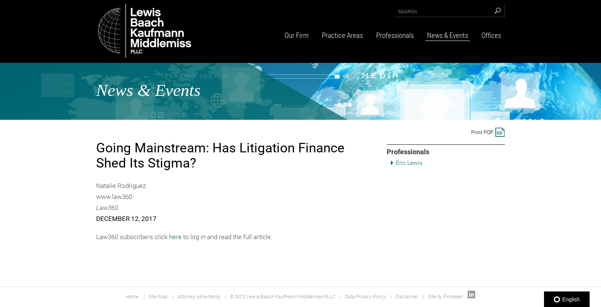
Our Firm (296, 35)
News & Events (447, 35)
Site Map (158, 296)
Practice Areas (342, 35)
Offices (491, 35)
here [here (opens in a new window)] (175, 237)
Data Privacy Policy (365, 296)
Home (132, 296)
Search (407, 11)
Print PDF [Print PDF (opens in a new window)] (482, 132)
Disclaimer (406, 296)
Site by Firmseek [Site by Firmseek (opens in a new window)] (445, 296)
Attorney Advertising (198, 296)
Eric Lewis (409, 162)
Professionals (395, 35)
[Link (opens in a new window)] (471, 296)
